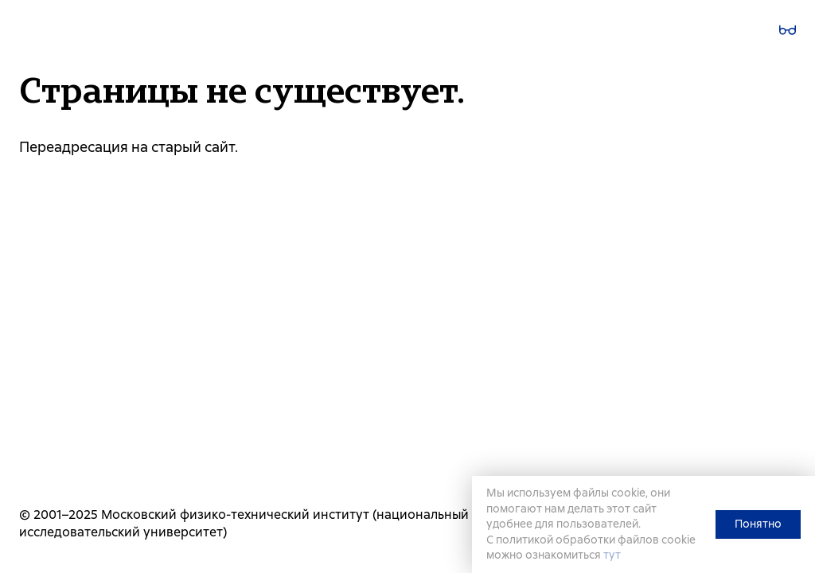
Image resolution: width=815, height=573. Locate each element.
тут (612, 555)
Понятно (758, 523)
